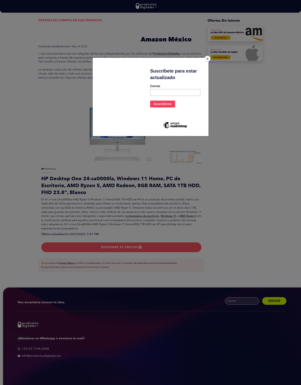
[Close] (207, 59)
